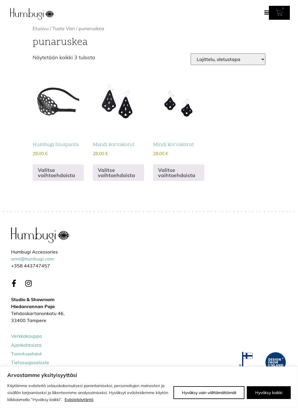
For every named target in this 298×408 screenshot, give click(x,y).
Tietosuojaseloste (30, 363)
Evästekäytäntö (79, 399)
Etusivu (41, 28)
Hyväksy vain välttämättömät (209, 392)
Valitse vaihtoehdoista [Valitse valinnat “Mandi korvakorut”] (116, 172)
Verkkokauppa (26, 336)
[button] (267, 12)
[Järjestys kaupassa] (228, 59)
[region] (149, 387)
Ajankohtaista (26, 345)
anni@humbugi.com (32, 259)
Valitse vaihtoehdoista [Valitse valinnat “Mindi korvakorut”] (176, 172)
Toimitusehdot (26, 354)
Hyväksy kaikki (268, 392)
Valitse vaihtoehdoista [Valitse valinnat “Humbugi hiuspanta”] (56, 172)
